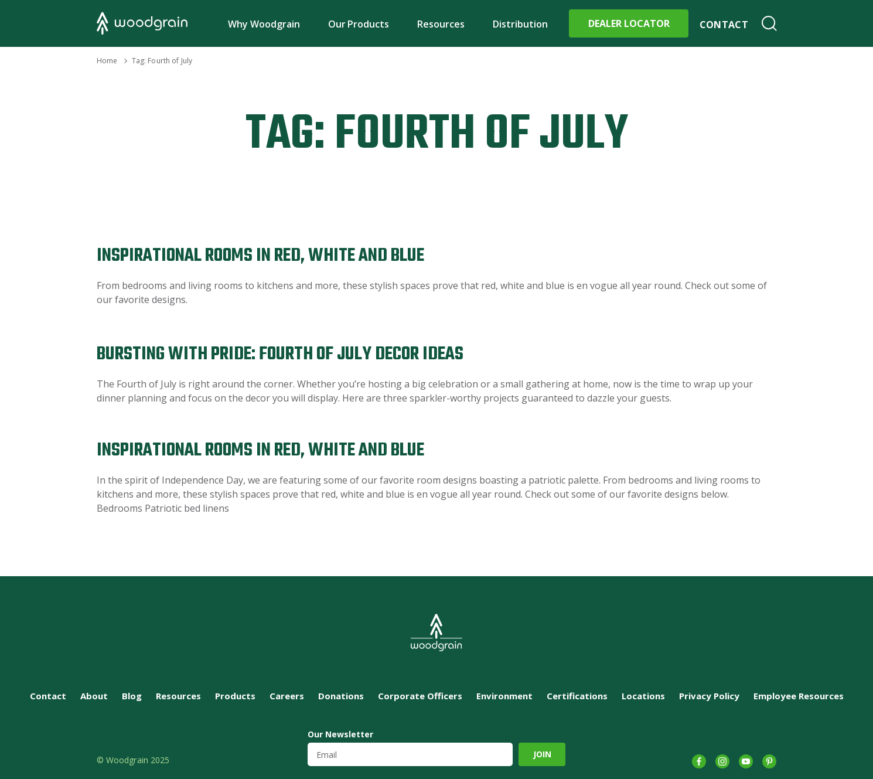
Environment (504, 696)
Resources (441, 24)
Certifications (577, 696)
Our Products (359, 24)
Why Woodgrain (264, 24)
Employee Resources (798, 696)
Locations (643, 696)
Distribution (520, 24)
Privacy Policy (709, 696)
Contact (724, 24)
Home (107, 61)
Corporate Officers (420, 696)
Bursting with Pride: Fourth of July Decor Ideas (280, 354)
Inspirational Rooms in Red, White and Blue (260, 255)
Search (769, 23)
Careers (287, 696)
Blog (132, 696)
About (94, 696)
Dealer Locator (629, 23)
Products (235, 696)
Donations (341, 696)
